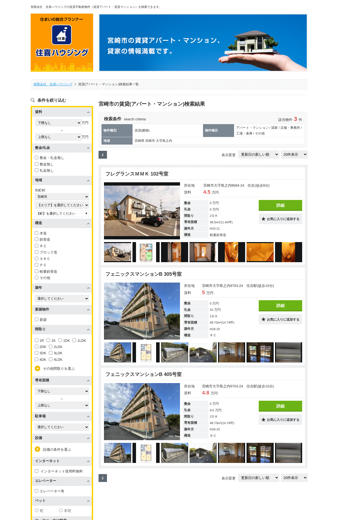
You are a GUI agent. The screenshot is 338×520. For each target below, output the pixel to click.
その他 (42, 278)
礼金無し (44, 170)
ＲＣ (41, 246)
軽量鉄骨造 (46, 272)
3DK (40, 353)
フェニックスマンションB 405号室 (143, 374)
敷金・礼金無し (49, 158)
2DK (40, 347)
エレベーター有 (49, 491)
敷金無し (44, 164)
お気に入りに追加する (283, 219)
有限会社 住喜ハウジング (52, 84)
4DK (40, 360)
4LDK (55, 360)
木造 (41, 233)
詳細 (280, 205)
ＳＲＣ (42, 259)
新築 (41, 320)
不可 (65, 511)
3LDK (55, 353)
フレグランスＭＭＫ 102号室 (137, 174)
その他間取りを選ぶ (59, 368)
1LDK (79, 341)
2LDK (55, 347)
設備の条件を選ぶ (57, 449)
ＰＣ (41, 265)
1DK (64, 341)
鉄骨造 (42, 239)
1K (51, 341)
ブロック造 (46, 252)
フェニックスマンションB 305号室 (143, 274)
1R (39, 341)
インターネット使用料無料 (59, 471)
